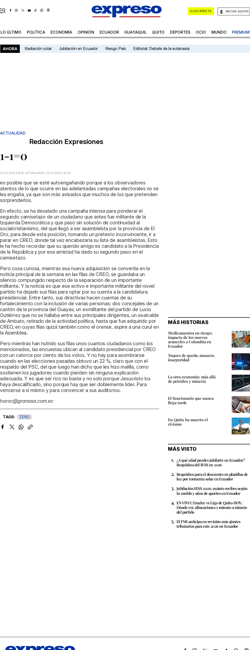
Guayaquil (135, 32)
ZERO (24, 416)
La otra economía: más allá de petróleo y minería (192, 379)
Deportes (180, 32)
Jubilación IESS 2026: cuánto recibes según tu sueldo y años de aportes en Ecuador (212, 491)
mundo (219, 32)
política (36, 32)
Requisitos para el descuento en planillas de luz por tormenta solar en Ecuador (212, 476)
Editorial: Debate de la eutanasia (161, 48)
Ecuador (109, 32)
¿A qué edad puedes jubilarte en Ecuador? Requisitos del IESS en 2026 (211, 462)
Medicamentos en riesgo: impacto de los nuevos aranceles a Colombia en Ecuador (190, 339)
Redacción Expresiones (66, 142)
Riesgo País (115, 48)
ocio (201, 32)
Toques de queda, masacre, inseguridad (191, 357)
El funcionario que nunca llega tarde (191, 400)
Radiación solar (38, 48)
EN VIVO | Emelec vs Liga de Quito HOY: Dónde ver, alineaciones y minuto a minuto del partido (212, 507)
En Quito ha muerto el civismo (188, 422)
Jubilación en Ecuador (78, 48)
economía (61, 32)
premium (241, 32)
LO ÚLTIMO (10, 32)
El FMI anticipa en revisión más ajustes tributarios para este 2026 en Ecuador (208, 524)
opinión (86, 32)
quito (158, 32)
